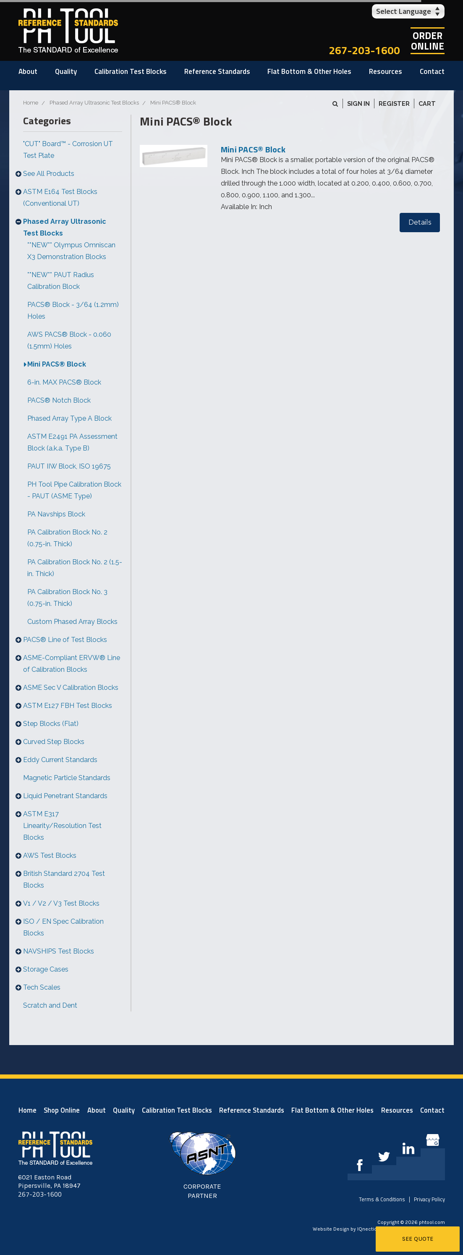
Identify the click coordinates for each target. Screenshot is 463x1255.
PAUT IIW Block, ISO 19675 (69, 466)
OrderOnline (427, 40)
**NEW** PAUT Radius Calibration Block (60, 281)
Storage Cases (45, 969)
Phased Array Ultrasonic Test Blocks (64, 227)
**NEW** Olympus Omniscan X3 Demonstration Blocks (71, 251)
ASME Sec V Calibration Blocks (70, 688)
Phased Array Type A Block (69, 418)
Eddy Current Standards (60, 760)
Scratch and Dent (50, 1005)
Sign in (358, 103)
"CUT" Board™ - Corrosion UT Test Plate (68, 150)
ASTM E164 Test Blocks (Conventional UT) (60, 197)
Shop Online (62, 1110)
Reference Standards (217, 71)
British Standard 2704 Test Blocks (64, 879)
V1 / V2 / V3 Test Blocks (61, 903)
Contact (432, 71)
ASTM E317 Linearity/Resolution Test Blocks (62, 825)
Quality (66, 71)
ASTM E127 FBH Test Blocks (67, 706)
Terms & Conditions (382, 1199)
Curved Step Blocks (53, 742)
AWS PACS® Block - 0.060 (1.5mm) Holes (69, 340)
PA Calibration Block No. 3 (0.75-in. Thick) (67, 598)
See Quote (418, 1238)
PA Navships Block (56, 514)
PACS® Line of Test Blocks (65, 640)
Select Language (403, 11)
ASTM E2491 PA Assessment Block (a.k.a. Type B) (72, 442)
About (27, 71)
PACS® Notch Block (59, 400)
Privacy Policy (429, 1199)
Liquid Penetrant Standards (65, 796)
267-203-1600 (364, 50)
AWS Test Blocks (49, 855)
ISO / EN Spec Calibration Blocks (63, 927)
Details (419, 222)
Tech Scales (41, 987)
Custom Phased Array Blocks (72, 622)
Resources (385, 71)
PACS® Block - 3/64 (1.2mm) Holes (73, 310)
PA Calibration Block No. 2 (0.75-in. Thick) (67, 538)
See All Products (48, 174)
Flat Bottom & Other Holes (309, 71)
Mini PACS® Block (56, 364)
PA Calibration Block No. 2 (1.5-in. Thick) (74, 568)
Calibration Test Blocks (130, 71)
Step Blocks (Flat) (50, 724)
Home (27, 1110)
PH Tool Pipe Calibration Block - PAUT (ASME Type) (74, 490)
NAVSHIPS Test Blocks (58, 951)
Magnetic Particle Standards (66, 778)
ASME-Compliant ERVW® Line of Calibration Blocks (71, 663)
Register (394, 103)
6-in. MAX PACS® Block (64, 382)
